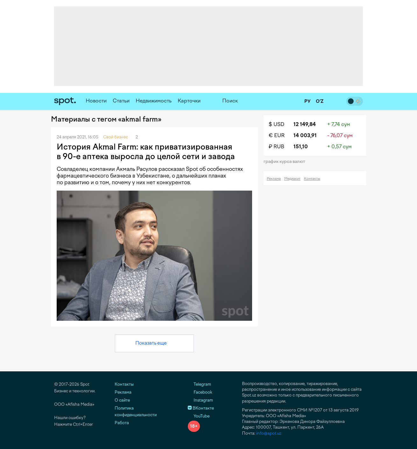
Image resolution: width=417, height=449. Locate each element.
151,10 (300, 147)
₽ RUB (276, 147)
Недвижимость (154, 101)
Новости (96, 101)
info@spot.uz (268, 433)
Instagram (200, 400)
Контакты (312, 179)
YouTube (198, 416)
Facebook (200, 392)
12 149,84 (304, 124)
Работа (122, 422)
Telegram (199, 384)
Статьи (121, 101)
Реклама (274, 179)
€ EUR (277, 135)
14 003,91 (305, 135)
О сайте (122, 400)
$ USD (276, 124)
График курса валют (286, 161)
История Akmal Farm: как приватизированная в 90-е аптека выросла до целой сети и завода (146, 151)
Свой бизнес (115, 137)
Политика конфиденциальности (136, 411)
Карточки (189, 101)
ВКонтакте (201, 408)
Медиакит (292, 179)
